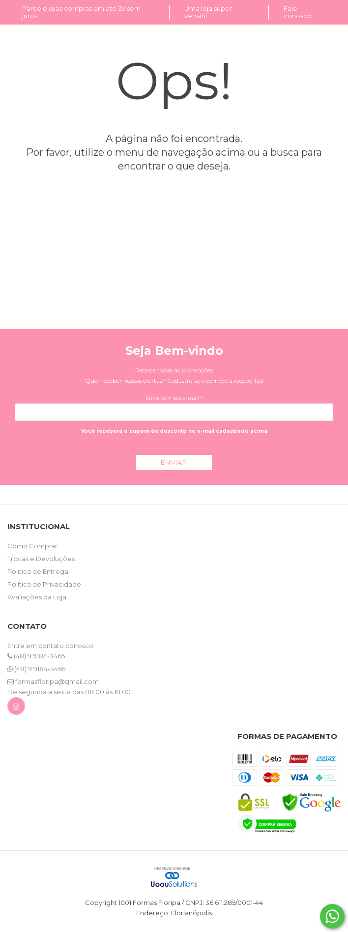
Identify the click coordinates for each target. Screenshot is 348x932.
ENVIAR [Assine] (174, 462)
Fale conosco (298, 12)
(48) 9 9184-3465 (36, 656)
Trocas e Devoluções (41, 559)
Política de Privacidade (44, 584)
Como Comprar (32, 546)
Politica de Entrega (37, 571)
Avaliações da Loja (36, 597)
